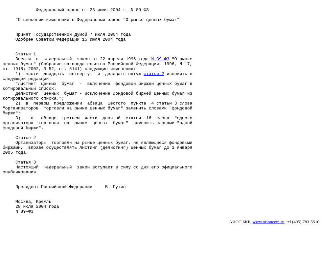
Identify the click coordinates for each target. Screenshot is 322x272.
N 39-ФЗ (160, 70)
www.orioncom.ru (269, 264)
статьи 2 (154, 88)
